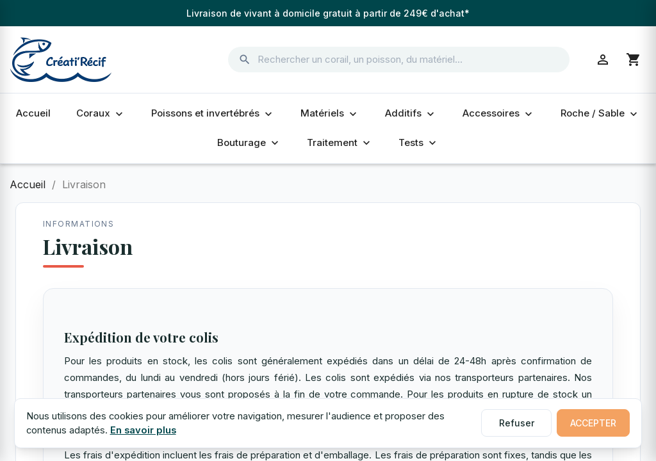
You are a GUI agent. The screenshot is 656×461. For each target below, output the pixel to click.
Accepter (593, 422)
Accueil (33, 113)
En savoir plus (143, 430)
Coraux (101, 113)
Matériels (329, 113)
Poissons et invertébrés (213, 113)
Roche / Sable (600, 113)
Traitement (340, 142)
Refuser (516, 422)
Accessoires (499, 113)
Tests (418, 142)
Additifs (411, 113)
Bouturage (249, 142)
